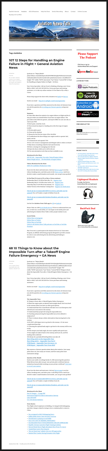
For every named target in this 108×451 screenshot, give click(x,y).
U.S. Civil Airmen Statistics (35, 399)
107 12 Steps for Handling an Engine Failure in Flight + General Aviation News (36, 63)
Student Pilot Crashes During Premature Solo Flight (44, 433)
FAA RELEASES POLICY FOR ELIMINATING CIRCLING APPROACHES (48, 422)
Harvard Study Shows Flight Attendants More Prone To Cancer (47, 427)
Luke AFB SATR (31, 397)
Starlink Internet (14, 11)
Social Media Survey (46, 207)
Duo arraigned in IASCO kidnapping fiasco (41, 414)
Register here (58, 180)
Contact (73, 11)
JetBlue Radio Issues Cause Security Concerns (42, 416)
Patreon (65, 96)
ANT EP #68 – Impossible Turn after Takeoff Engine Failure (45, 157)
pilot (16, 267)
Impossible (11, 267)
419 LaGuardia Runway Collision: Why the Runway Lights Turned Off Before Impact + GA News (88, 158)
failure (10, 80)
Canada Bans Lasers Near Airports (38, 429)
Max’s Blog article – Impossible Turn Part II (41, 341)
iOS (53, 203)
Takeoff (11, 84)
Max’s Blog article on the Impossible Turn (40, 339)
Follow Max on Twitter (34, 220)
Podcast (11, 75)
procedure (11, 82)
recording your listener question (52, 107)
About (67, 11)
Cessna (11, 79)
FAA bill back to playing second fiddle (39, 418)
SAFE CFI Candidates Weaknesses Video (39, 165)
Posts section (59, 172)
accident (13, 77)
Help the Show (45, 11)
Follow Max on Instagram (35, 218)
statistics (19, 82)
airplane (18, 77)
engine (18, 79)
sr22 (16, 82)
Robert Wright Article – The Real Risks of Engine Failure (44, 159)
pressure (19, 80)
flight (13, 80)
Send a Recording (57, 11)
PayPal (59, 96)
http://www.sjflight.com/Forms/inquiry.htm (52, 101)
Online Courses (82, 11)
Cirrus (14, 79)
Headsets (24, 11)
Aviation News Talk (13, 444)
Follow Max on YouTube (34, 222)
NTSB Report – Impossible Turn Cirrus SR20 (41, 345)
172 (9, 77)
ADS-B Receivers (34, 11)
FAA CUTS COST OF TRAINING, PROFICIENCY (41, 420)
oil (15, 80)
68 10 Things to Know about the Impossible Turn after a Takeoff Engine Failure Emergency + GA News (39, 251)
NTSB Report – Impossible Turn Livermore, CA (42, 343)
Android (58, 203)
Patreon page (58, 170)
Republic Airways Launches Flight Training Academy (44, 425)
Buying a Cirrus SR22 (15, 14)
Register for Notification (62, 186)
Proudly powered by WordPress (27, 444)
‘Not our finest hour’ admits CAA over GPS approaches (44, 431)
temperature (16, 84)
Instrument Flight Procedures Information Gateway (42, 395)
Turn (19, 268)
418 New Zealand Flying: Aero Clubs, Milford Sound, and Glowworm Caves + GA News (88, 163)
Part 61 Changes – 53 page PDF (36, 393)
